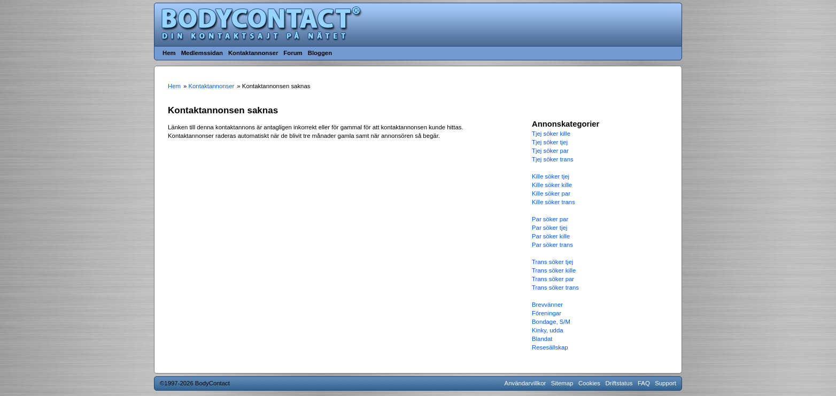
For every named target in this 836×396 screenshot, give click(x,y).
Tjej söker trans (553, 159)
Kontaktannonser (253, 53)
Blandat (542, 339)
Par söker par (550, 219)
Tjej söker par (550, 150)
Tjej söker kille (551, 133)
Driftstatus (618, 383)
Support (665, 383)
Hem (169, 53)
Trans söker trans (555, 287)
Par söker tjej (549, 227)
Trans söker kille (554, 270)
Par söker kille (551, 236)
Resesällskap (550, 347)
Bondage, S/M (551, 322)
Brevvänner (547, 304)
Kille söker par (551, 193)
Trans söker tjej (552, 262)
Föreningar (546, 313)
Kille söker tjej (550, 176)
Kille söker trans (553, 202)
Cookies (589, 383)
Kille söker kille (552, 185)
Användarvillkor (525, 383)
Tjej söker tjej (550, 142)
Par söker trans (552, 245)
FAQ (644, 383)
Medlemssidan (202, 53)
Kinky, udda (547, 330)
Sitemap (562, 383)
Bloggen (320, 53)
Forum (292, 53)
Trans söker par (553, 279)
